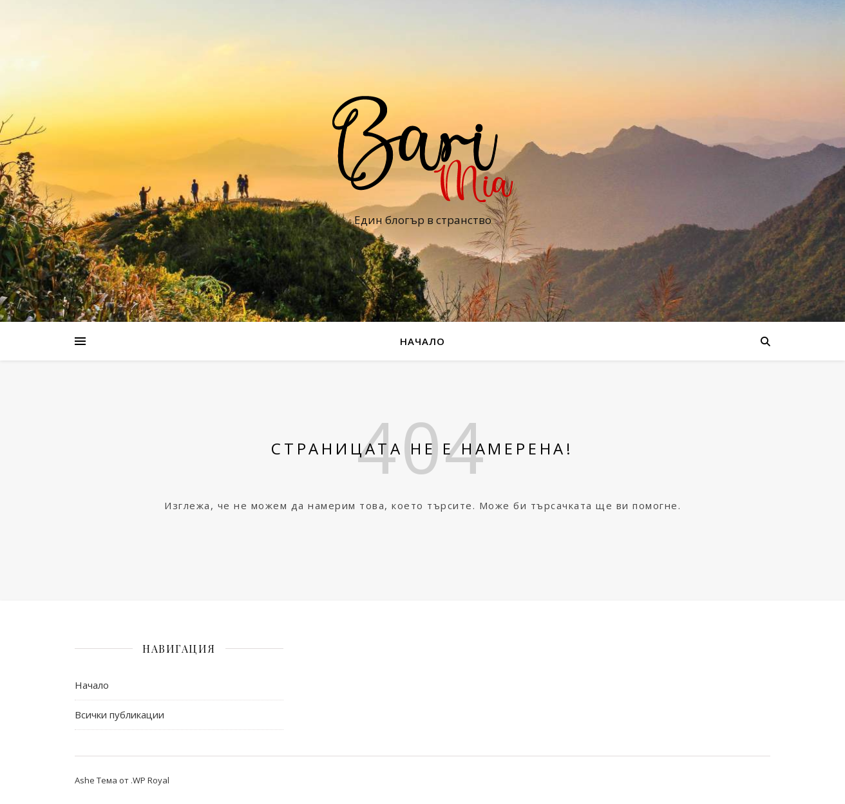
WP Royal (151, 780)
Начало (422, 341)
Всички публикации (119, 714)
